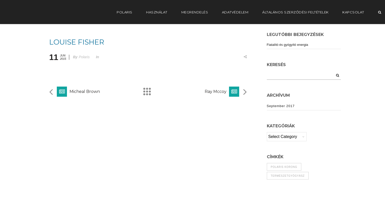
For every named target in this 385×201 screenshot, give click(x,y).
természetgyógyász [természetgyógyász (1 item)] (288, 175)
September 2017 (281, 106)
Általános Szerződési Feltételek (295, 12)
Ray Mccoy (215, 91)
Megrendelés (194, 12)
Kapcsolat (353, 12)
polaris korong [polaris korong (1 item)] (284, 167)
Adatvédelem (235, 12)
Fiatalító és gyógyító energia (287, 45)
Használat (156, 12)
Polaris (84, 57)
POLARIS (124, 12)
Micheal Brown (84, 91)
